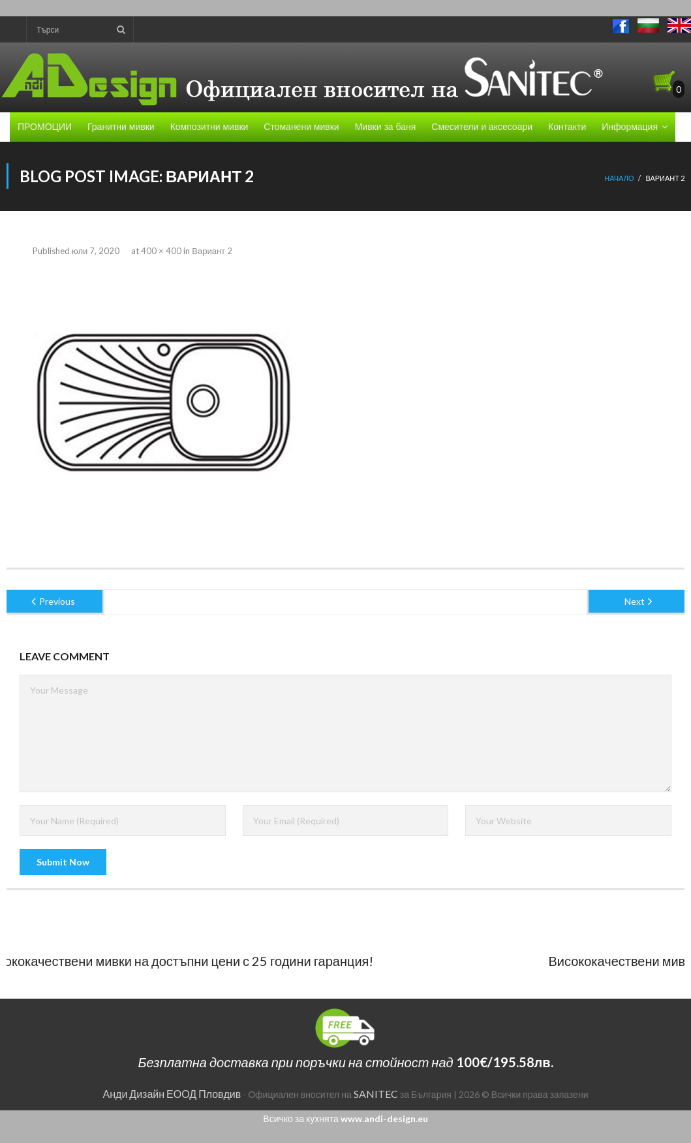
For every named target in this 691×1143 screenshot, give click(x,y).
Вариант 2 (212, 251)
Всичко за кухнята (345, 1118)
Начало (619, 178)
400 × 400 (161, 251)
